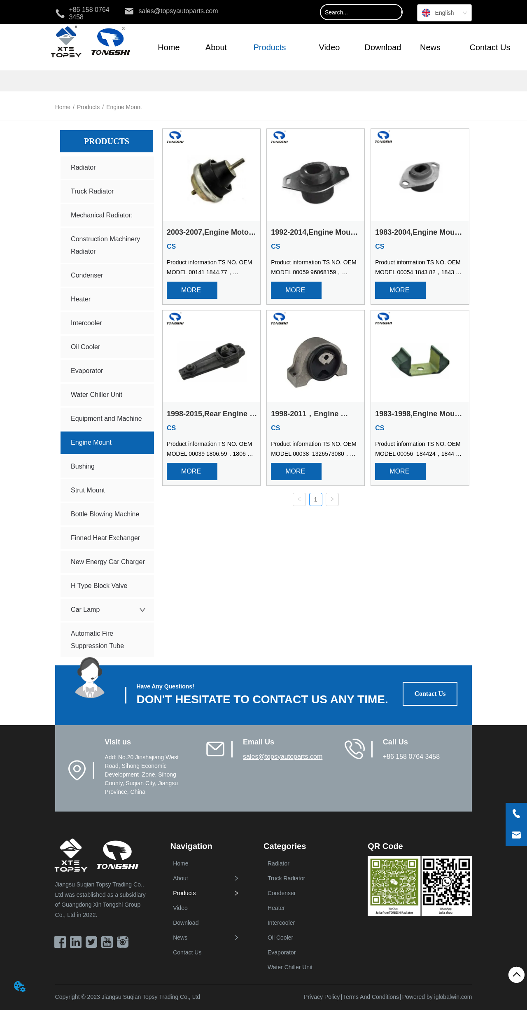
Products (88, 107)
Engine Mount (124, 107)
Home (62, 107)
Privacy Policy (322, 997)
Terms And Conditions (371, 997)
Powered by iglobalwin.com (437, 997)
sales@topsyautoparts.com (282, 756)
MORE (192, 290)
